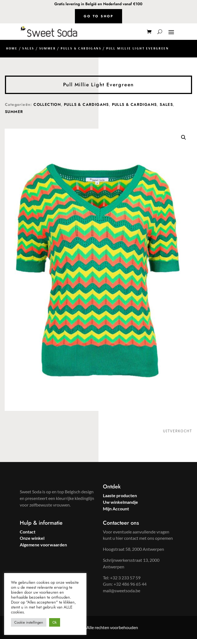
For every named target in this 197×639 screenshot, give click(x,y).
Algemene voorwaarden (43, 544)
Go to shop (98, 16)
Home (12, 48)
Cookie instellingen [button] (28, 622)
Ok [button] (54, 622)
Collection (47, 104)
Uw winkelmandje (120, 502)
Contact (27, 531)
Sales (28, 48)
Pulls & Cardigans (81, 48)
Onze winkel (32, 538)
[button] (183, 137)
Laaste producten (120, 495)
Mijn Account (116, 508)
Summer (47, 48)
